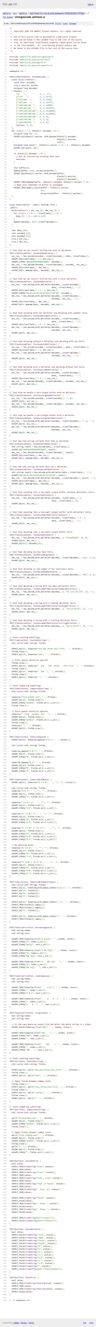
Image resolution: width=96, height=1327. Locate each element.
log (65, 23)
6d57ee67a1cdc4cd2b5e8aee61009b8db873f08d (57, 13)
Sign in (90, 4)
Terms (31, 1322)
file (58, 23)
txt (84, 1322)
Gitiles (16, 1322)
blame (72, 23)
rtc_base (8, 17)
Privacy (24, 1322)
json (91, 1322)
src (15, 13)
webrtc (7, 13)
